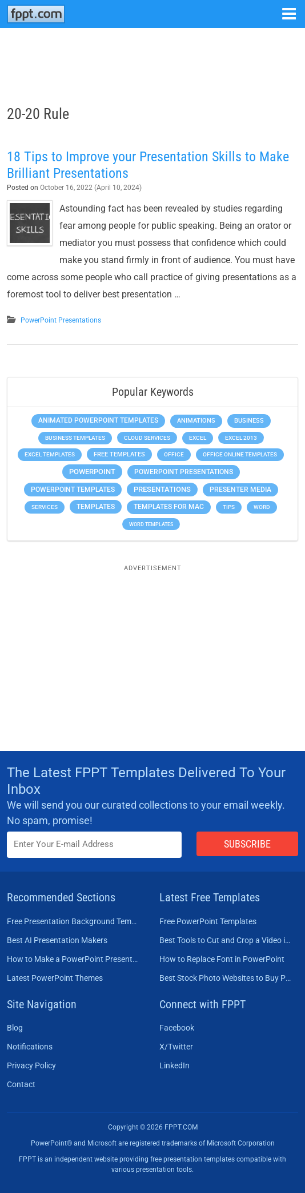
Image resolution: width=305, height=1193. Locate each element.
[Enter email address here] (94, 844)
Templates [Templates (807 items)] (96, 507)
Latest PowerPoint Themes (55, 978)
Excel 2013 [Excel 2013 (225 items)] (241, 438)
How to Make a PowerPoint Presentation (73, 959)
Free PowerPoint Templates (207, 921)
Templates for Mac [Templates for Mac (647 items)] (169, 507)
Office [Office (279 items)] (174, 454)
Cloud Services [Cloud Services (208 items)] (147, 438)
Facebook (176, 1027)
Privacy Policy (31, 1065)
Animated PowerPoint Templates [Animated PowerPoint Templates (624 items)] (98, 420)
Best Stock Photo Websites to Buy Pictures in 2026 (225, 978)
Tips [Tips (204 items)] (229, 507)
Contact (21, 1084)
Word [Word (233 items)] (262, 507)
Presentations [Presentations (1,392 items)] (162, 489)
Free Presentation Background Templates (73, 921)
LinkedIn (174, 1065)
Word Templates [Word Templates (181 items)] (151, 524)
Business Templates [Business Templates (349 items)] (75, 438)
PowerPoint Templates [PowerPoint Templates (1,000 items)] (73, 490)
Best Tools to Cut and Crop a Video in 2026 (225, 940)
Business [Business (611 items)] (249, 420)
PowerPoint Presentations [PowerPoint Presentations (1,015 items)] (183, 472)
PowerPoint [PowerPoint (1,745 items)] (92, 471)
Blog (15, 1027)
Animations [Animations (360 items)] (196, 420)
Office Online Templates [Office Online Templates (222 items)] (240, 454)
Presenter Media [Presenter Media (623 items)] (240, 490)
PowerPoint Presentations (61, 320)
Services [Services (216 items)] (44, 507)
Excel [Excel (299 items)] (197, 438)
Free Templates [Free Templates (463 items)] (119, 454)
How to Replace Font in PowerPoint (221, 959)
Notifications (30, 1046)
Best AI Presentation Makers (57, 940)
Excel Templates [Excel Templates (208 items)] (50, 454)
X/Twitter (176, 1046)
